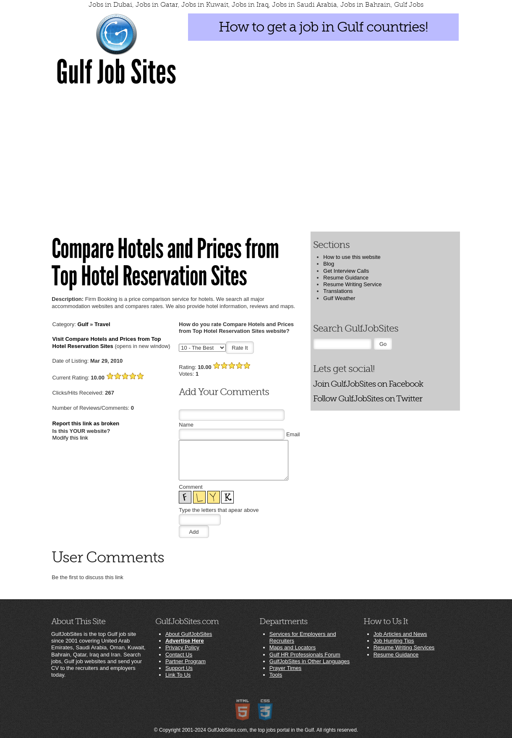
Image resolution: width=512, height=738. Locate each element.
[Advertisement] (256, 158)
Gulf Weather (339, 298)
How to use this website (352, 257)
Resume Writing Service (352, 284)
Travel (102, 324)
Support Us (179, 668)
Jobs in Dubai (110, 4)
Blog (328, 264)
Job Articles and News (400, 634)
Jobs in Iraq (250, 4)
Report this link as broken (86, 423)
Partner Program (185, 661)
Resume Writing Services (404, 647)
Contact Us (178, 654)
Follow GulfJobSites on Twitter (367, 398)
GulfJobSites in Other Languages (309, 661)
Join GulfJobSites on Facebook (368, 384)
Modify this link (70, 438)
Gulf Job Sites (116, 72)
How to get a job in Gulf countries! (323, 26)
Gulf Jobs (408, 4)
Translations (338, 291)
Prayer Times (285, 668)
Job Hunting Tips (394, 641)
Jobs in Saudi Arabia (304, 4)
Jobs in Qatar (157, 4)
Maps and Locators (292, 647)
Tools (275, 675)
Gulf (83, 324)
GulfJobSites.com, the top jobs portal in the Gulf (260, 730)
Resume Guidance (345, 277)
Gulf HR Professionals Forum (304, 654)
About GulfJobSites (188, 634)
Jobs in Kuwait (204, 4)
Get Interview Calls (346, 271)
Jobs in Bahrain (365, 4)
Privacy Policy (182, 647)
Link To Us (178, 675)
